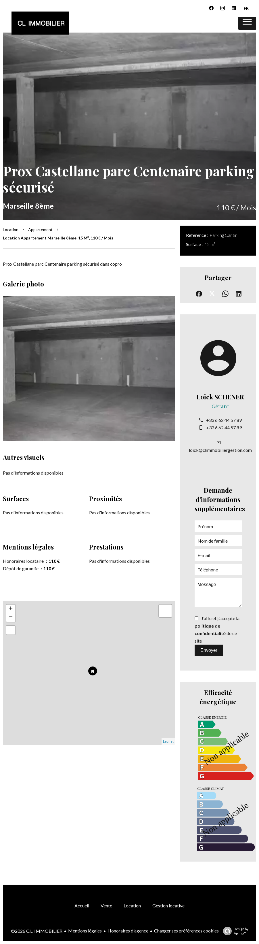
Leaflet (168, 741)
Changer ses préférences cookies (186, 930)
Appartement (40, 229)
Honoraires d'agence (128, 930)
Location (10, 229)
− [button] (11, 617)
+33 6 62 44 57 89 (224, 420)
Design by (234, 931)
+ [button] (11, 609)
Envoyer (208, 650)
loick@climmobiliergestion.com (220, 450)
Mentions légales (85, 930)
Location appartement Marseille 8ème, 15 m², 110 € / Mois (58, 237)
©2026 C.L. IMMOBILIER (36, 931)
